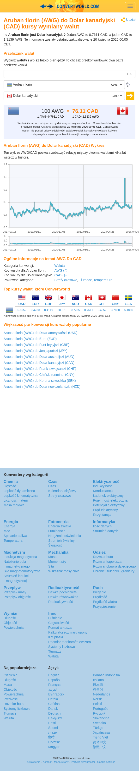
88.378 (62, 310)
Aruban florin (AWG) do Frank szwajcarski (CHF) (40, 369)
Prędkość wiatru (105, 602)
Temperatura (102, 280)
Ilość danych (102, 526)
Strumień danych (105, 531)
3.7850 (115, 310)
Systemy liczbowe (61, 647)
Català (53, 699)
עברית (52, 732)
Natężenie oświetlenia (64, 536)
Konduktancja (103, 491)
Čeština (54, 704)
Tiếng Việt (100, 737)
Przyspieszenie (104, 606)
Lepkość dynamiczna (19, 491)
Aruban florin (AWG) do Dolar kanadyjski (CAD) (39, 363)
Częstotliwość (58, 623)
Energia (9, 526)
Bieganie (99, 592)
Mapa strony (61, 761)
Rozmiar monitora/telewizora (69, 642)
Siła (51, 566)
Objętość (10, 623)
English (53, 675)
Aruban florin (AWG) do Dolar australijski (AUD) (39, 357)
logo (69, 6)
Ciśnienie (55, 618)
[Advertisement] (69, 429)
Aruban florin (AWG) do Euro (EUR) (30, 339)
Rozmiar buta (103, 557)
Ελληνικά (55, 718)
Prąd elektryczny (105, 510)
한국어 (98, 689)
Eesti (52, 723)
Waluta (59, 266)
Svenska (99, 723)
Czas (52, 486)
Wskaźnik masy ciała (63, 571)
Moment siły (57, 561)
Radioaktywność (60, 602)
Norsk (97, 699)
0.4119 (48, 310)
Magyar (54, 747)
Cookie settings (106, 761)
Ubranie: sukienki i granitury (113, 571)
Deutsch (54, 713)
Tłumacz (85, 280)
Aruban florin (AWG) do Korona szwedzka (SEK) (40, 381)
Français (54, 685)
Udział (128, 19)
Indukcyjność (102, 486)
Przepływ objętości (17, 597)
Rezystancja (102, 515)
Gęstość (10, 486)
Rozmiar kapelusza (107, 561)
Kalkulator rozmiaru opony (67, 632)
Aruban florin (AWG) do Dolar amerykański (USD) (41, 333)
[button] (64, 84)
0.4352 (102, 310)
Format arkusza (60, 627)
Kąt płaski (55, 637)
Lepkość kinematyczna (21, 496)
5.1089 (128, 310)
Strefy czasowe (65, 280)
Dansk (53, 709)
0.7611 (88, 310)
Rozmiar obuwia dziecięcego (114, 566)
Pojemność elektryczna (110, 500)
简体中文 (99, 742)
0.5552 (22, 310)
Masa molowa (14, 505)
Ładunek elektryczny (108, 496)
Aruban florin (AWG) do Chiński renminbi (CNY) (39, 375)
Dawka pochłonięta (62, 592)
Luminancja (57, 531)
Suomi (53, 728)
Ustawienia (33, 761)
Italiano (98, 680)
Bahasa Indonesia (106, 675)
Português (100, 709)
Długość (10, 618)
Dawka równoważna (63, 597)
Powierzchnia (14, 627)
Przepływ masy (15, 592)
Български (56, 694)
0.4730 (35, 310)
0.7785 (75, 310)
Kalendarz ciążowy (62, 491)
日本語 (98, 685)
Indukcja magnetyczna (20, 557)
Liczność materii (16, 500)
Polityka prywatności (83, 761)
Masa (52, 557)
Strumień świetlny (61, 540)
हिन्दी (51, 737)
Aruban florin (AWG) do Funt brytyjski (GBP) (36, 345)
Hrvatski (54, 742)
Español (54, 680)
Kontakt (47, 761)
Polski (97, 704)
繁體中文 (99, 747)
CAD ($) (60, 275)
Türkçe (98, 728)
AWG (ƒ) (60, 270)
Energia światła (59, 526)
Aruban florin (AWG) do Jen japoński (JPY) (35, 351)
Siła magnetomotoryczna (22, 571)
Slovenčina (101, 718)
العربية (53, 689)
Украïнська (101, 732)
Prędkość (100, 597)
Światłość (55, 545)
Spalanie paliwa (15, 536)
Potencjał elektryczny (109, 505)
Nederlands (101, 694)
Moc (7, 531)
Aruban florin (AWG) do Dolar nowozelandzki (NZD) (42, 386)
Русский (99, 713)
